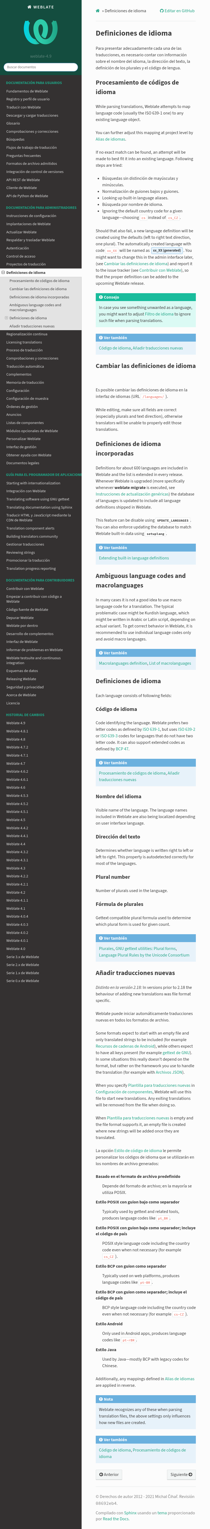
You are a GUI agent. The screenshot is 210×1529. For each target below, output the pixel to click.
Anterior (109, 1475)
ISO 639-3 (109, 736)
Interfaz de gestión (21, 447)
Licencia (13, 703)
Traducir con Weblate (23, 107)
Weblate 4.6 (15, 787)
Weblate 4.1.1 (17, 900)
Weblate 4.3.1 (17, 860)
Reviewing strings (20, 552)
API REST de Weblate (23, 180)
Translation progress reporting (31, 568)
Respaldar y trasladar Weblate (30, 240)
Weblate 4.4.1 (17, 836)
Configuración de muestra (27, 398)
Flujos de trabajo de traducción (31, 147)
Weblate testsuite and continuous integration (33, 660)
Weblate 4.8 (15, 739)
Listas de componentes (25, 423)
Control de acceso (20, 256)
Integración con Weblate (26, 491)
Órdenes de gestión (22, 407)
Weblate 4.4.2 (17, 828)
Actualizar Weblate (21, 232)
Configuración (17, 391)
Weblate (41, 27)
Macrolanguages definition (123, 663)
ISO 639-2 (186, 729)
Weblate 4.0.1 (17, 940)
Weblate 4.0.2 (17, 933)
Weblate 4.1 (15, 908)
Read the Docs (116, 1519)
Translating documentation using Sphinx (39, 507)
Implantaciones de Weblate (28, 224)
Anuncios (13, 414)
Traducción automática (25, 366)
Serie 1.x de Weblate (22, 973)
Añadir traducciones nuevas (32, 326)
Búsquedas (15, 139)
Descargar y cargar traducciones (32, 115)
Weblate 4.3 (15, 868)
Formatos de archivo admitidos (31, 163)
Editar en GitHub (179, 11)
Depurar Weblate (20, 618)
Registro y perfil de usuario (28, 99)
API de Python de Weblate (27, 196)
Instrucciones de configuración (31, 216)
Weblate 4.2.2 (17, 876)
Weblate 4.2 (15, 892)
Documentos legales (22, 463)
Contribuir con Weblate (25, 589)
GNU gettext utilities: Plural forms (146, 949)
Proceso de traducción (24, 350)
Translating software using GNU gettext (37, 499)
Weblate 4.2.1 (17, 884)
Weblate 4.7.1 (17, 755)
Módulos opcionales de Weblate (32, 431)
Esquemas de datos (22, 671)
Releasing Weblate (21, 679)
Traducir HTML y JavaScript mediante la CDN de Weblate (38, 517)
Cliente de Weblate (21, 188)
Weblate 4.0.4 (17, 916)
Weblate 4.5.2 (17, 804)
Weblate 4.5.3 (17, 795)
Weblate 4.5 (15, 820)
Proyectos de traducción (26, 264)
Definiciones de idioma (23, 273)
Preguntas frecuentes (23, 156)
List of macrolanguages (170, 663)
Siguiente (181, 1475)
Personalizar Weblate (23, 439)
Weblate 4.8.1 (17, 731)
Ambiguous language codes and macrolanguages (35, 307)
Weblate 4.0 (15, 949)
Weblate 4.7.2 (17, 747)
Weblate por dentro (22, 626)
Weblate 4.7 (15, 763)
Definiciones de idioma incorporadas (39, 297)
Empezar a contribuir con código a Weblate (34, 599)
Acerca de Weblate (21, 695)
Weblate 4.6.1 (17, 779)
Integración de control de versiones (34, 172)
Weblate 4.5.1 (17, 812)
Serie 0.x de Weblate (22, 981)
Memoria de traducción (25, 382)
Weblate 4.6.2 (17, 771)
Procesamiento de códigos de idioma (40, 281)
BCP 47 (122, 749)
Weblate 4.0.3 (17, 924)
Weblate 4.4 (15, 844)
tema (162, 1513)
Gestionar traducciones (25, 544)
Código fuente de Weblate (27, 609)
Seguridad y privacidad (25, 687)
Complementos (18, 374)
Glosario (13, 123)
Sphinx (130, 1513)
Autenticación (17, 248)
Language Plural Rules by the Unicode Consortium (144, 955)
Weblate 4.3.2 (17, 852)
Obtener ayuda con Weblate (28, 455)
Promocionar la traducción (28, 560)
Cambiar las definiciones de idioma (38, 289)
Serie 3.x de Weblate (22, 957)
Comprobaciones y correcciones (32, 131)
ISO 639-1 (151, 729)
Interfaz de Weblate (22, 642)
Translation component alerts (30, 528)
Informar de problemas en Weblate (34, 650)
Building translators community (32, 536)
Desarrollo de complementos (29, 634)
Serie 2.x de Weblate (22, 965)
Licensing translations (24, 342)
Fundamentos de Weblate (27, 91)
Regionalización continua (26, 334)
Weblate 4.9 (15, 723)
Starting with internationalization (33, 483)
